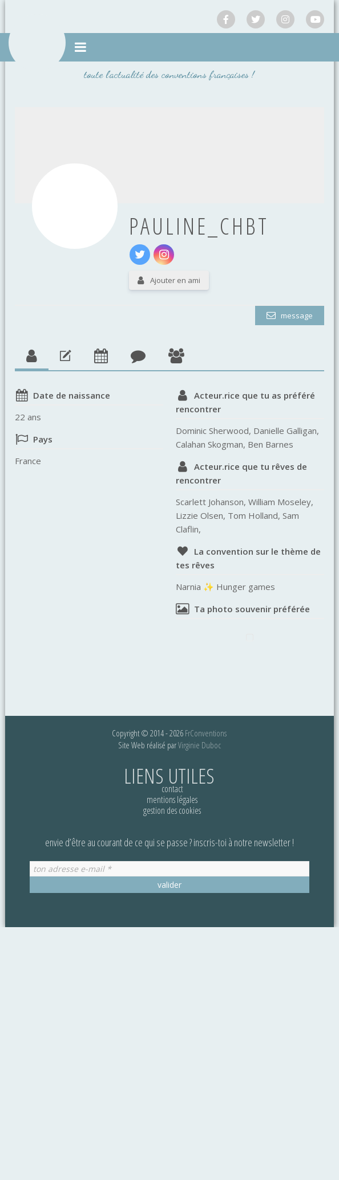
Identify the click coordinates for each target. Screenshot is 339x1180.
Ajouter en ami (175, 280)
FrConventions (206, 733)
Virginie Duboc (199, 745)
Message (296, 315)
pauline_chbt (199, 225)
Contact (172, 788)
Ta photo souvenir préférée (252, 608)
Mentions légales (172, 799)
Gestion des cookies (172, 810)
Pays (43, 439)
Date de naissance (71, 395)
